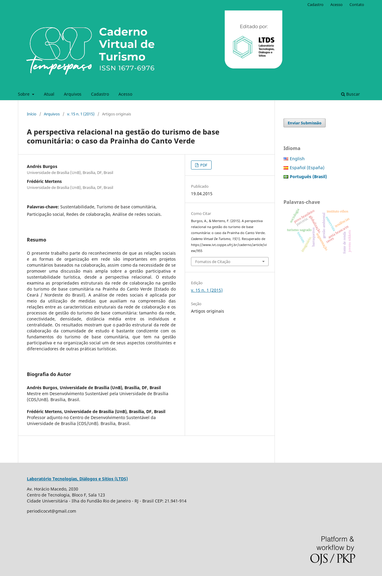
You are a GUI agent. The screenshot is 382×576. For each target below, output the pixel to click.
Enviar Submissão (304, 123)
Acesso (125, 94)
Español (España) (307, 167)
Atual (49, 94)
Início (31, 114)
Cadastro (100, 94)
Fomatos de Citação (212, 261)
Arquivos (72, 94)
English (297, 158)
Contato (356, 4)
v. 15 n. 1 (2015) (81, 114)
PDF (203, 165)
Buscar (350, 94)
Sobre (24, 94)
